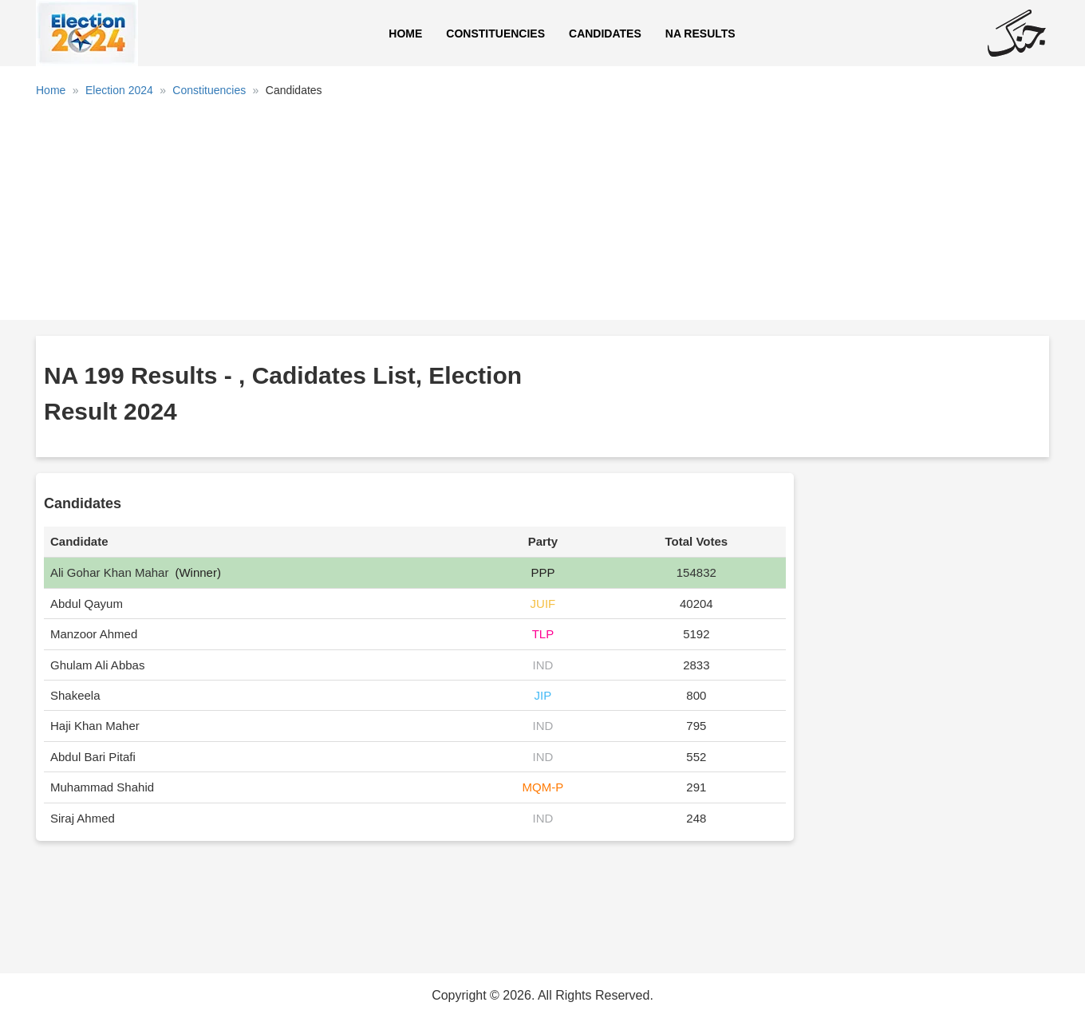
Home (405, 33)
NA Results (700, 33)
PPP (542, 572)
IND (542, 665)
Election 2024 (119, 90)
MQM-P (543, 787)
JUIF (543, 603)
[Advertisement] (542, 214)
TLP (543, 634)
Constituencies (495, 33)
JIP (543, 695)
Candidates (605, 33)
